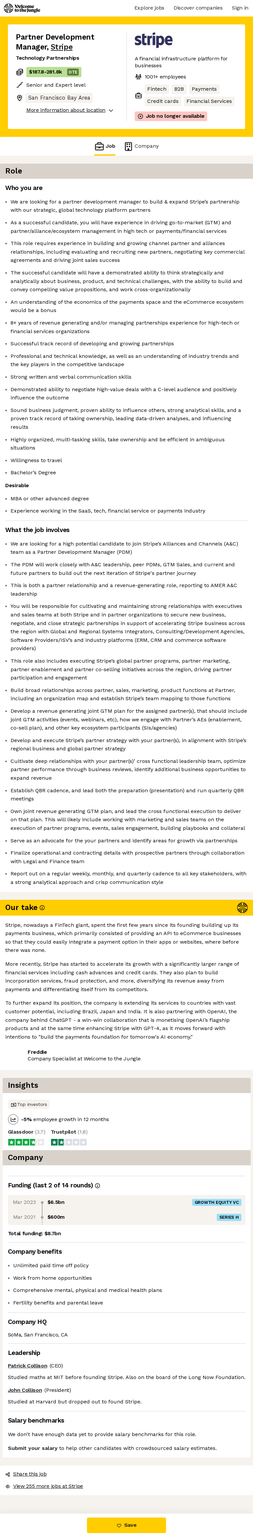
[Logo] (22, 8)
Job (104, 146)
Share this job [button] (34, 1473)
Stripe (61, 47)
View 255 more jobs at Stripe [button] (52, 1486)
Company (141, 146)
